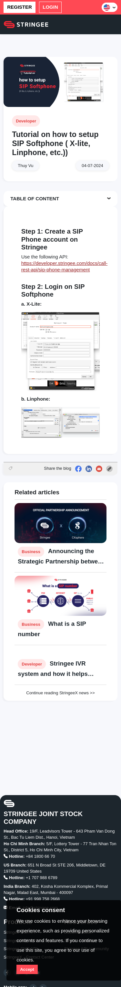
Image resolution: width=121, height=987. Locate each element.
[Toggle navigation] (112, 24)
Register (19, 7)
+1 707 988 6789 (41, 877)
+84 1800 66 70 (40, 856)
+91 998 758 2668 (43, 899)
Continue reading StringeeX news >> (60, 692)
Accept (27, 969)
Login (50, 7)
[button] (109, 7)
